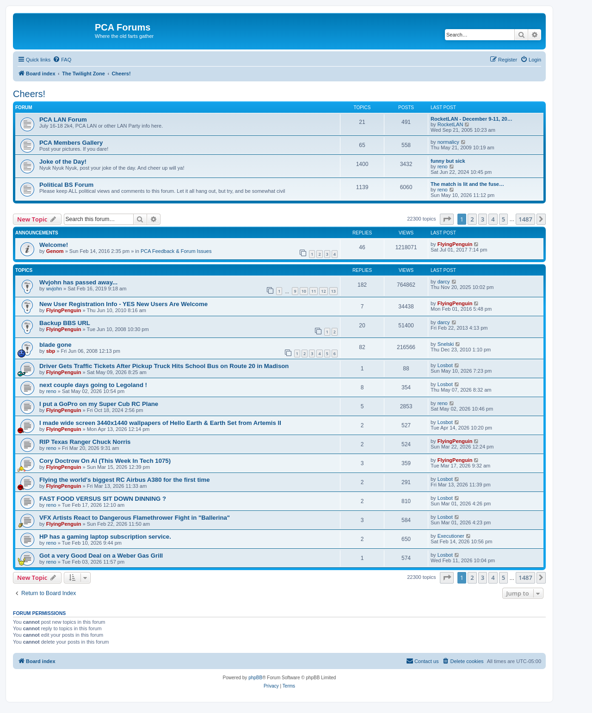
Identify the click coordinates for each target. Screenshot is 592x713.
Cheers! (29, 94)
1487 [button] (525, 219)
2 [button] (472, 219)
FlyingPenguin (455, 244)
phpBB (255, 677)
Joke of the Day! (62, 161)
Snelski (446, 344)
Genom (55, 251)
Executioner (451, 536)
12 (323, 291)
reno (443, 166)
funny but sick (448, 161)
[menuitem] (62, 59)
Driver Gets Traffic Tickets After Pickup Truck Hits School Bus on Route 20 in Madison (164, 366)
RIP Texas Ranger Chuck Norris (84, 441)
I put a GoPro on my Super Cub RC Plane (98, 403)
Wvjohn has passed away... (78, 282)
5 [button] (503, 219)
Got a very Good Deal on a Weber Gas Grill (101, 555)
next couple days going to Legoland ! (93, 384)
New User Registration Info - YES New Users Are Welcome (123, 304)
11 (313, 291)
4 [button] (492, 219)
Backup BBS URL (64, 323)
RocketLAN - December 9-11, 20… (471, 119)
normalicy (448, 142)
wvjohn (54, 288)
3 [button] (482, 219)
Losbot (445, 365)
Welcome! (53, 244)
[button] (447, 219)
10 (304, 291)
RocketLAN (450, 124)
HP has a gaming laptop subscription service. (105, 536)
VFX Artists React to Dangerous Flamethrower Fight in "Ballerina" (134, 517)
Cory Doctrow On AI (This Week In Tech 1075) (105, 460)
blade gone (55, 344)
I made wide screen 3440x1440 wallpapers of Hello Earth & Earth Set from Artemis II (160, 422)
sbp (51, 351)
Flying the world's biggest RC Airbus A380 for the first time (124, 479)
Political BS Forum (66, 184)
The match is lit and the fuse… (467, 184)
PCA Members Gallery (71, 142)
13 (333, 291)
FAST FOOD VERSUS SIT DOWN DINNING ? (102, 498)
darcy (444, 281)
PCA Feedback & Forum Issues (176, 251)
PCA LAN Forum (63, 119)
